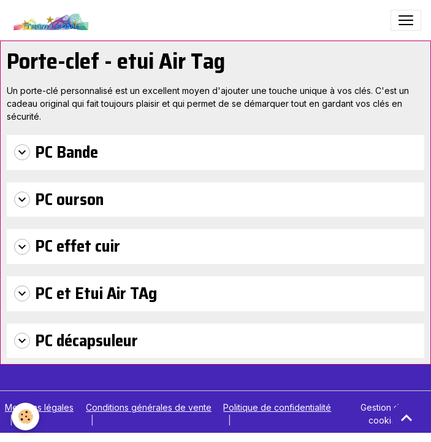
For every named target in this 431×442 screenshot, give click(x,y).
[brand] (52, 20)
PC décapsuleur (76, 341)
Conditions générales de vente (149, 407)
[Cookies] (26, 416)
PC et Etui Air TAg (85, 294)
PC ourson (59, 200)
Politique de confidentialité (277, 407)
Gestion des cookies (384, 413)
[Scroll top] (406, 417)
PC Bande (56, 152)
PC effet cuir (67, 246)
